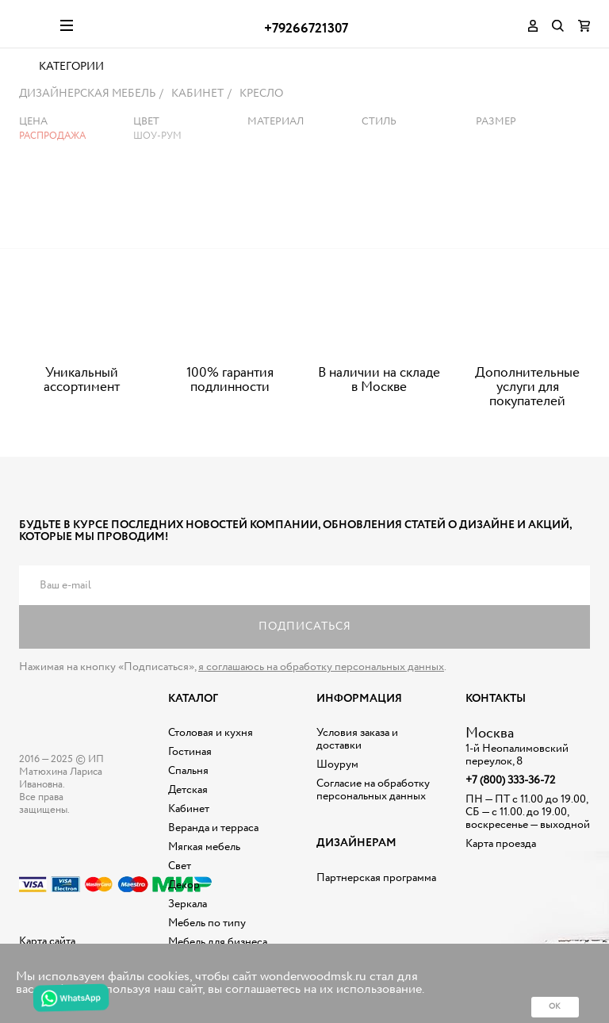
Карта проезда (500, 852)
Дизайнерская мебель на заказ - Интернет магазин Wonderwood (33, 24)
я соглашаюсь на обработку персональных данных (321, 676)
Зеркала (187, 913)
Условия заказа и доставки (357, 748)
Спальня (188, 779)
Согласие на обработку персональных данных (373, 798)
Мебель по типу (207, 932)
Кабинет (188, 818)
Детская (188, 799)
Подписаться (305, 635)
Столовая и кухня (210, 741)
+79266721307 (306, 29)
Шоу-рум (157, 144)
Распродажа (52, 144)
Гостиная (190, 760)
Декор (184, 894)
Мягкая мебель (204, 856)
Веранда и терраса (213, 837)
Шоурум (337, 773)
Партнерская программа (376, 886)
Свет (179, 875)
